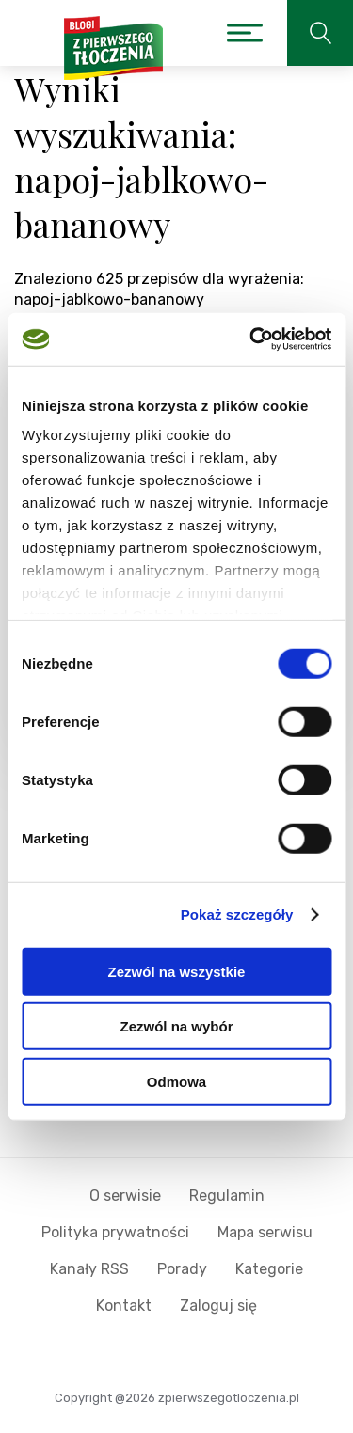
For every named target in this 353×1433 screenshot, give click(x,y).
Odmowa (176, 1081)
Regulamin (227, 1196)
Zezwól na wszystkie (177, 971)
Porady (182, 1269)
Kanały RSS (89, 1269)
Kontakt (124, 1306)
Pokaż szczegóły (237, 914)
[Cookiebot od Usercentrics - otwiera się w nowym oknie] (251, 339)
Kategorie (269, 1269)
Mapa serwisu (265, 1232)
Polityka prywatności (115, 1232)
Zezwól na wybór (176, 1026)
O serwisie (125, 1196)
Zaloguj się (218, 1306)
